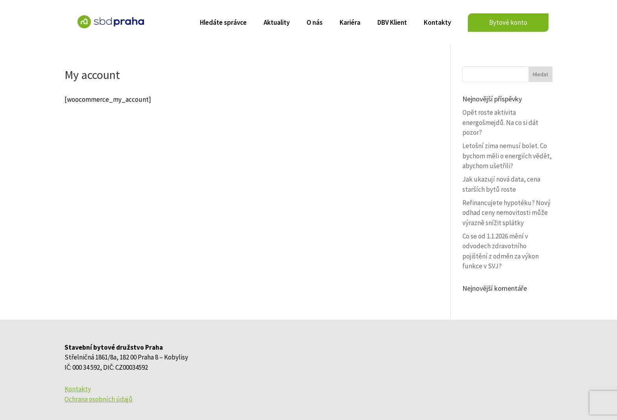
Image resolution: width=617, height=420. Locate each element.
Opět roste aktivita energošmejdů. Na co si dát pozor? (500, 122)
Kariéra (350, 23)
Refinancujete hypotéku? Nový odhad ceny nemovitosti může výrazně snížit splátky (506, 212)
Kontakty (437, 23)
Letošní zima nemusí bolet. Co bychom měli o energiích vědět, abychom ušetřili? (507, 155)
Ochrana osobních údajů (99, 399)
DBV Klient (392, 23)
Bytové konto (508, 22)
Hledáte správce (223, 23)
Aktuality (277, 23)
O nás (315, 23)
